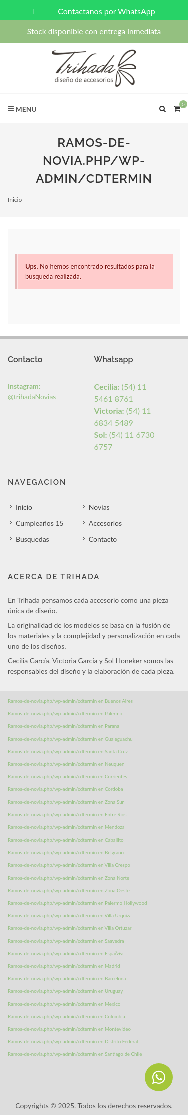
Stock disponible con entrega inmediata (94, 31)
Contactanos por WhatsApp (94, 11)
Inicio (15, 199)
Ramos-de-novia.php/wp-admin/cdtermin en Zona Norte (68, 878)
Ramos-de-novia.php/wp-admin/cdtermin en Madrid (64, 966)
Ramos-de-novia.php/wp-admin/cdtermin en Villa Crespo (69, 865)
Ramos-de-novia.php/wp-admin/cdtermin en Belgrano (66, 852)
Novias (99, 507)
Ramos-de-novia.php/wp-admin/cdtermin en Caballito (66, 840)
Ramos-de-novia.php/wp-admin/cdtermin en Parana (63, 726)
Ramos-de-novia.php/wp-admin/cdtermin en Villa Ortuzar (70, 928)
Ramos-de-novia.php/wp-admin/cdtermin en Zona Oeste (69, 890)
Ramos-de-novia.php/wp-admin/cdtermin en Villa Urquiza (70, 915)
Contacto (103, 539)
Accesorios (105, 523)
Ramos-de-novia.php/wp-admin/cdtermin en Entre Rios (67, 814)
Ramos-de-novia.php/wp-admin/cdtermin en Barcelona (67, 978)
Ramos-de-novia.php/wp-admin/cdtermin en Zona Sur (66, 802)
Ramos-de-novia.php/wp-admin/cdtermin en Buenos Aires (70, 701)
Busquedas (32, 539)
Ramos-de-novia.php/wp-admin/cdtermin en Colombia (66, 1016)
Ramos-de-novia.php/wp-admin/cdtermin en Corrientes (67, 776)
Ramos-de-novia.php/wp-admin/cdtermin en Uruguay (65, 991)
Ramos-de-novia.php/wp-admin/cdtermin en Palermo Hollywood (77, 903)
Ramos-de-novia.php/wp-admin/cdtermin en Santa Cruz (68, 751)
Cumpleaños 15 (40, 523)
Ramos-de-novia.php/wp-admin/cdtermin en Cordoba (65, 789)
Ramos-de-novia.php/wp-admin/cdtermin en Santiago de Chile (75, 1054)
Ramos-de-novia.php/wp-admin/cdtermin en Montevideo (69, 1029)
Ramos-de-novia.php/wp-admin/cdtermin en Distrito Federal (73, 1041)
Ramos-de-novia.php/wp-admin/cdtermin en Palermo (65, 713)
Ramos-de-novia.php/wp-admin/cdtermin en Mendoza (66, 827)
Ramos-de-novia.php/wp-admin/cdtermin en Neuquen (66, 764)
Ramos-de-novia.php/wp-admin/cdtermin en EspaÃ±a (65, 953)
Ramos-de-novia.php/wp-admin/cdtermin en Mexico (64, 1004)
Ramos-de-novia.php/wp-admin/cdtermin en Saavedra (66, 941)
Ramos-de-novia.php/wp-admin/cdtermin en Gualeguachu (70, 739)
